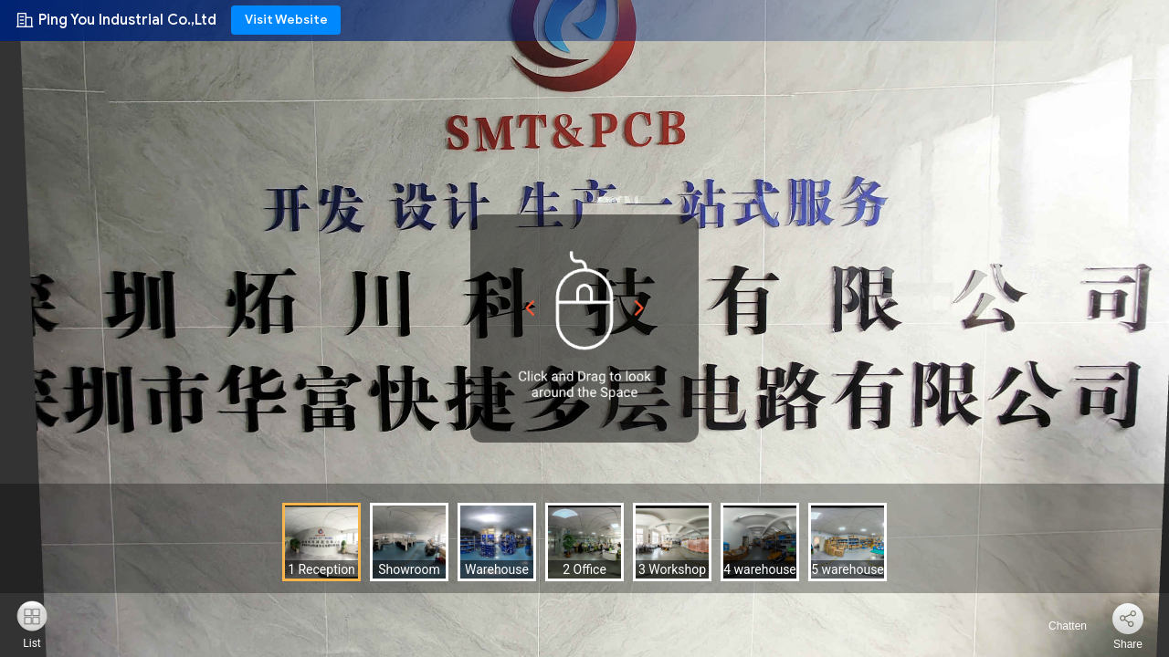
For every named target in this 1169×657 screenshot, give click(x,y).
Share (1128, 644)
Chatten (1057, 626)
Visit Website (286, 19)
